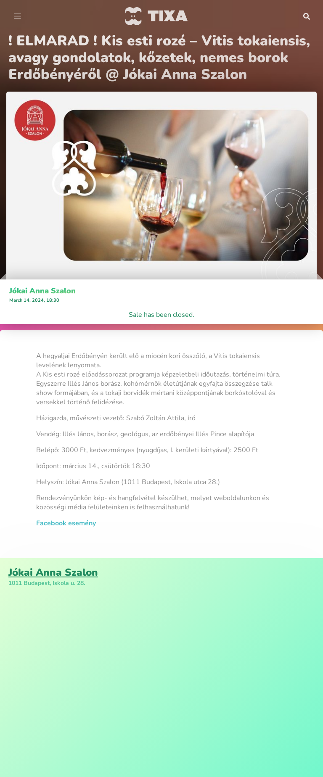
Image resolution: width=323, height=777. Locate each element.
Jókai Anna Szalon (42, 291)
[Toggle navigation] (17, 16)
